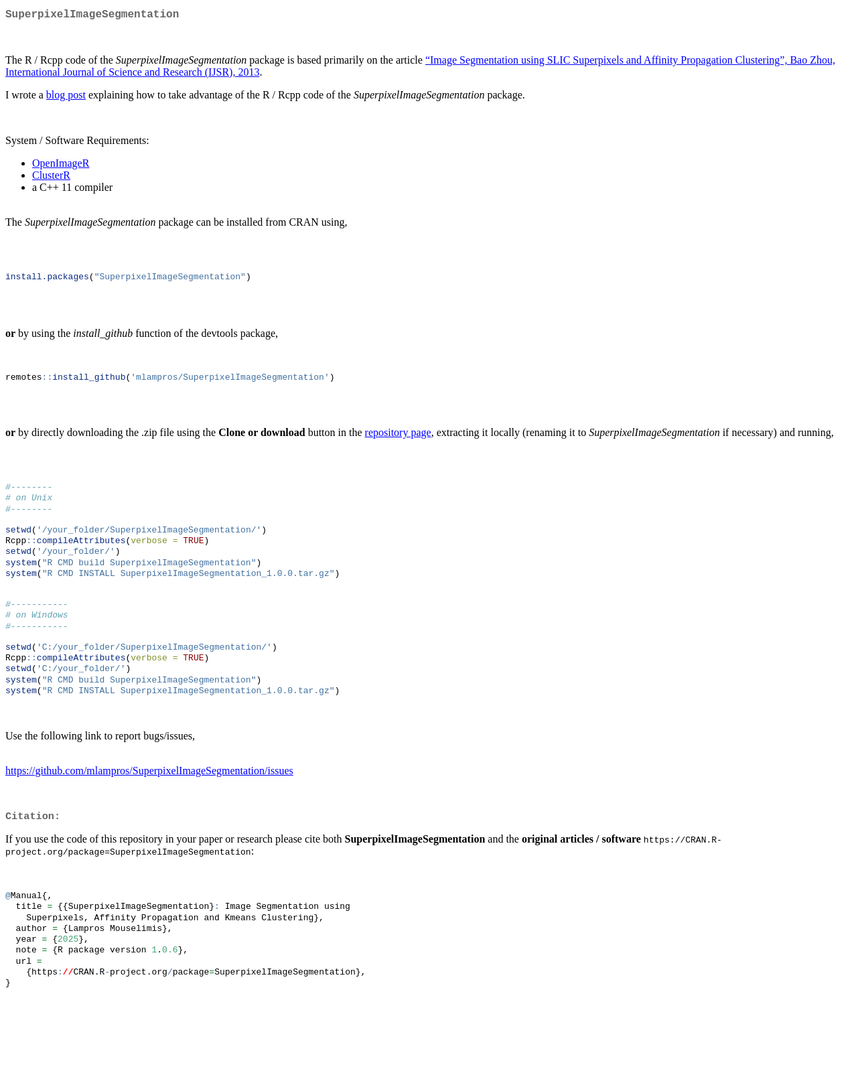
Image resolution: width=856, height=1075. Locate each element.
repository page (398, 444)
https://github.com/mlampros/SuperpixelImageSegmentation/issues (149, 811)
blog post (66, 97)
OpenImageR (60, 165)
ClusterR (51, 178)
